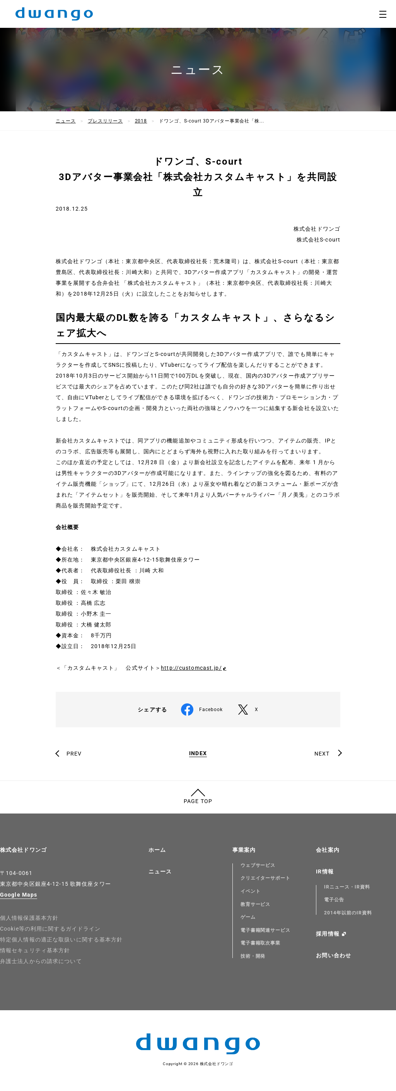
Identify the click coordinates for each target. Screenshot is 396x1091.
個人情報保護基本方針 (29, 918)
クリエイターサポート (266, 878)
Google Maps (18, 895)
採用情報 (327, 934)
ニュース (66, 121)
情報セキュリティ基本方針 (35, 950)
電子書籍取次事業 (261, 943)
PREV (74, 753)
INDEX (198, 753)
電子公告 (334, 899)
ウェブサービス (258, 865)
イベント (251, 891)
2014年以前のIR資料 (348, 913)
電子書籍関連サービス (266, 930)
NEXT (321, 753)
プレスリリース (105, 121)
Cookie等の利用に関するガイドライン (50, 929)
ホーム (157, 850)
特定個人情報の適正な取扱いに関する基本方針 (61, 939)
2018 (141, 121)
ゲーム (248, 917)
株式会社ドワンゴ (23, 850)
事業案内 (244, 850)
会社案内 (327, 850)
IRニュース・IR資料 (347, 887)
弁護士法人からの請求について (41, 961)
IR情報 (324, 871)
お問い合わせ (333, 955)
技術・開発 (253, 956)
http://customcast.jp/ (191, 668)
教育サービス (256, 904)
